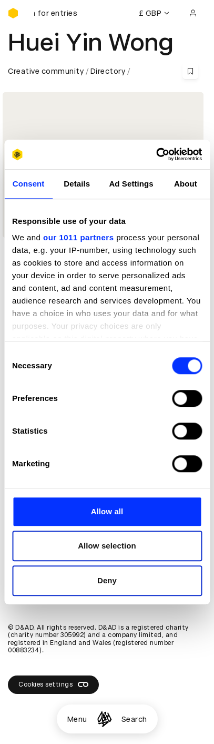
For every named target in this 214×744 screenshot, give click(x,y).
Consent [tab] (29, 183)
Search (134, 719)
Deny (107, 580)
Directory (108, 71)
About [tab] (185, 183)
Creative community (46, 71)
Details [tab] (77, 183)
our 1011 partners (78, 237)
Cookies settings (53, 684)
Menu (77, 719)
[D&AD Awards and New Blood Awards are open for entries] (60, 13)
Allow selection (107, 545)
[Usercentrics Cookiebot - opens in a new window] (156, 154)
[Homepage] (104, 718)
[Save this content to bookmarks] (190, 71)
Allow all (107, 511)
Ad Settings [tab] (131, 183)
